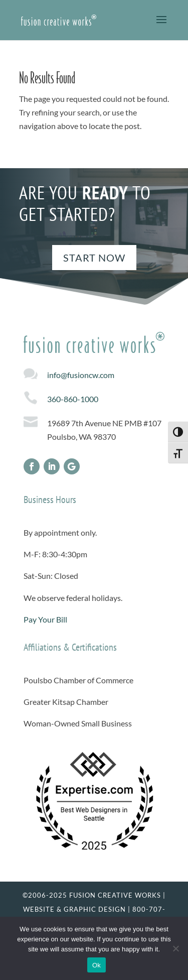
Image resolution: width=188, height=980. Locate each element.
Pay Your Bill (45, 619)
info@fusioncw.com (80, 375)
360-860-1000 (72, 399)
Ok (96, 965)
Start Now (94, 258)
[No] (175, 948)
